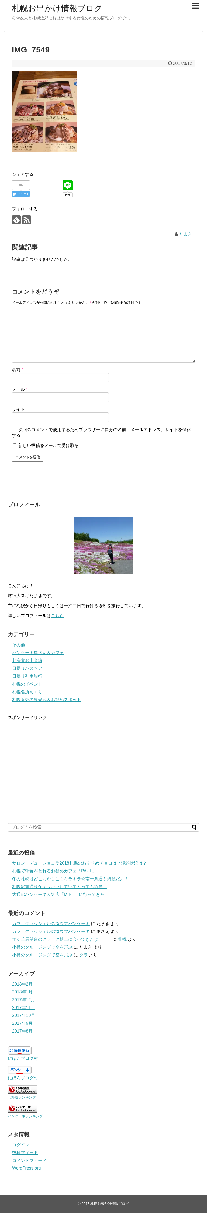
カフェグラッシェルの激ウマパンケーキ (51, 923)
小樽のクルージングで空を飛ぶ (42, 947)
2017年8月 (22, 1031)
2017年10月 (23, 1015)
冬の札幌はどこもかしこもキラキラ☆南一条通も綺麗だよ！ (70, 878)
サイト (18, 409)
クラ (83, 955)
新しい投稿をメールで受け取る (48, 445)
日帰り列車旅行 (27, 676)
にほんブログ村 (23, 1058)
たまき (185, 234)
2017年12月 (23, 999)
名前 (17, 369)
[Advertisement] (103, 768)
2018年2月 (22, 984)
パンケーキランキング (25, 1116)
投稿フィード (25, 1152)
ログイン (20, 1145)
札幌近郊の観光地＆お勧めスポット (46, 699)
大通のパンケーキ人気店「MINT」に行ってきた (58, 894)
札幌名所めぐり (27, 692)
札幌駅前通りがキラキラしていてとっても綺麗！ (59, 886)
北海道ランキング (22, 1097)
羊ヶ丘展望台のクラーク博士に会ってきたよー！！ (61, 939)
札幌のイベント (27, 684)
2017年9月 (22, 1023)
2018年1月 (22, 992)
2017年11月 (23, 1007)
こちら (57, 615)
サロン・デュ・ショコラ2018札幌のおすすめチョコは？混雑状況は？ (79, 863)
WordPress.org (26, 1168)
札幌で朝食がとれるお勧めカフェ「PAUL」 (54, 871)
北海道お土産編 (27, 660)
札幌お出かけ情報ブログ (57, 8)
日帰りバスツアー (29, 668)
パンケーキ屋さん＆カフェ (38, 652)
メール (20, 389)
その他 (18, 645)
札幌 (122, 939)
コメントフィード (29, 1160)
